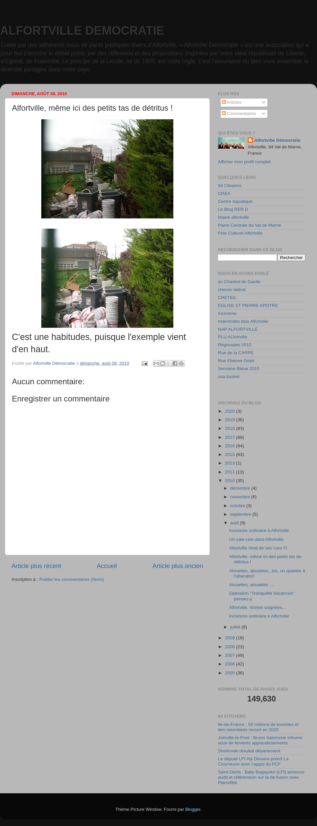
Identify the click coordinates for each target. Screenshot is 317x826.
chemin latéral (232, 289)
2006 (230, 663)
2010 (230, 480)
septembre (241, 514)
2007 (230, 655)
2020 (230, 411)
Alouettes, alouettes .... (251, 584)
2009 (230, 637)
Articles (231, 102)
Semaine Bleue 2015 (238, 368)
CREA (224, 193)
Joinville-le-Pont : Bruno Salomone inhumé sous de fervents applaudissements (260, 740)
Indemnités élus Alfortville (243, 321)
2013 (230, 463)
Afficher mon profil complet (244, 161)
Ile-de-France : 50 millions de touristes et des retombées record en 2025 (258, 727)
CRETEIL (227, 297)
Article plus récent (36, 565)
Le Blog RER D (233, 209)
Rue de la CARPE (236, 352)
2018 (230, 428)
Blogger (192, 809)
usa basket (228, 376)
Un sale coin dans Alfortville (256, 539)
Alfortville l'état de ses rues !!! (258, 547)
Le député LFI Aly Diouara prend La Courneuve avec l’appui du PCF (253, 761)
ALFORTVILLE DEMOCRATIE (82, 30)
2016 (230, 445)
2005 (230, 672)
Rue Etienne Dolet (236, 360)
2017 (230, 437)
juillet (236, 626)
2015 (230, 454)
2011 (230, 471)
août (235, 522)
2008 (230, 646)
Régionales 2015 (234, 344)
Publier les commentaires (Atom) (71, 579)
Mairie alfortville (233, 217)
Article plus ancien (178, 565)
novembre (240, 496)
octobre (238, 505)
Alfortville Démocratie (277, 140)
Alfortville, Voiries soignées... (257, 607)
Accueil (107, 565)
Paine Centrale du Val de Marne (249, 225)
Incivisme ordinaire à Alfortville (259, 530)
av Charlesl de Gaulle (239, 281)
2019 (230, 419)
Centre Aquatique (235, 201)
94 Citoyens (229, 185)
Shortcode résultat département (249, 750)
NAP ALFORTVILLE (238, 329)
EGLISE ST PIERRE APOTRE (248, 305)
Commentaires (239, 113)
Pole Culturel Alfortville (240, 233)
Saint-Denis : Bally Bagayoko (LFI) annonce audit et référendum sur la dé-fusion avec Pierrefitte (261, 777)
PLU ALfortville (232, 336)
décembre (240, 488)
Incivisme (227, 313)
